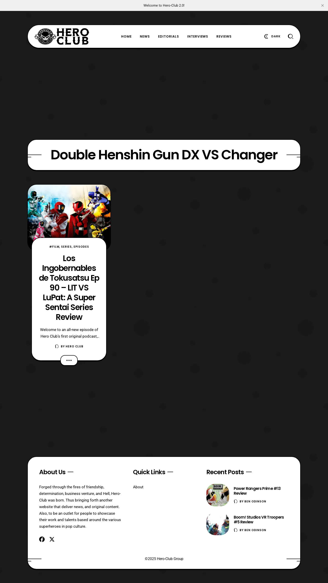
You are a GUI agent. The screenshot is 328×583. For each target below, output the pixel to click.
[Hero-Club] (62, 36)
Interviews (197, 36)
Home (126, 36)
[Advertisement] (164, 94)
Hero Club (74, 346)
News (145, 36)
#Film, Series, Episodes (69, 247)
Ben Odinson (255, 501)
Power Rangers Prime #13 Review (257, 491)
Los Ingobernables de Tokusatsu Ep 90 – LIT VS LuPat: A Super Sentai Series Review (69, 288)
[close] (322, 5)
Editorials (168, 36)
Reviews (224, 36)
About (138, 487)
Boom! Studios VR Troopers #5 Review (259, 519)
